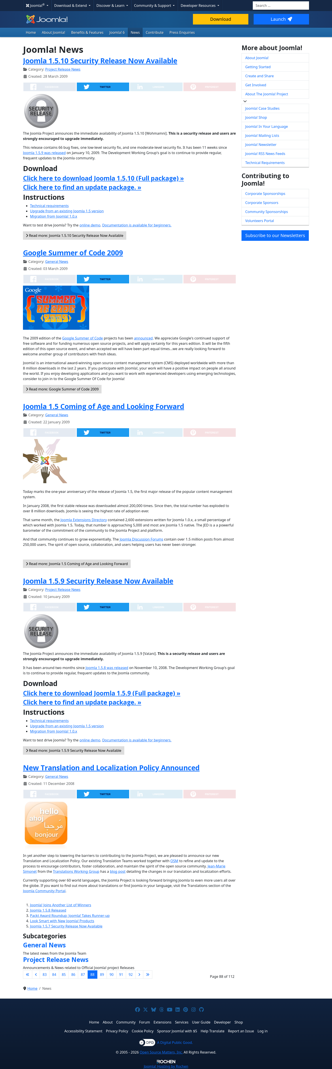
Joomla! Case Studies (262, 108)
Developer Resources (198, 5)
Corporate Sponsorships (265, 193)
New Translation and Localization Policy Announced (111, 767)
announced (143, 338)
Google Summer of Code (82, 338)
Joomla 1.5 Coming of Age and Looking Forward (103, 406)
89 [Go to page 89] (102, 974)
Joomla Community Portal (44, 890)
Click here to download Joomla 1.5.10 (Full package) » (103, 178)
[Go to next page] (139, 974)
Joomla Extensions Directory (83, 519)
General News (56, 261)
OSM (174, 860)
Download (220, 19)
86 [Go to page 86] (73, 974)
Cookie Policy (143, 1031)
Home (31, 32)
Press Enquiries (182, 32)
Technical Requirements (265, 162)
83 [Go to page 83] (45, 974)
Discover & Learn (110, 5)
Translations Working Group (76, 871)
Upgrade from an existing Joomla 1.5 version (67, 211)
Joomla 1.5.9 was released (44, 152)
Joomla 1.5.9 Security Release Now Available (98, 581)
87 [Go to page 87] (83, 974)
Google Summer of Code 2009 (73, 252)
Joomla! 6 (117, 32)
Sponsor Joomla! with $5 (177, 1031)
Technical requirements (49, 205)
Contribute (155, 32)
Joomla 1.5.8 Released (48, 910)
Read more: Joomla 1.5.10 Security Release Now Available (74, 235)
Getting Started (258, 66)
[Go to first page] (27, 974)
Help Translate (212, 1031)
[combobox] (281, 5)
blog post (118, 871)
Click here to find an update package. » (82, 187)
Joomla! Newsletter (261, 144)
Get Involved (255, 85)
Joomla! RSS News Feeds (265, 153)
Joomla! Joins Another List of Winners (60, 905)
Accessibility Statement (83, 1031)
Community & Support (153, 5)
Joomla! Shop (256, 117)
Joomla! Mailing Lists (262, 135)
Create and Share (259, 76)
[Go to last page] (147, 974)
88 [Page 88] (92, 974)
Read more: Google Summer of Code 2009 (62, 389)
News (135, 32)
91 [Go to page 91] (121, 974)
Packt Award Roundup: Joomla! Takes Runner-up (70, 915)
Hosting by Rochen (166, 1066)
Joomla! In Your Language (266, 126)
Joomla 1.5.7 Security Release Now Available (66, 926)
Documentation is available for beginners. (137, 225)
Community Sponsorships (266, 211)
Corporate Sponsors (261, 202)
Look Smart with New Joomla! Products (62, 920)
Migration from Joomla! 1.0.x (53, 216)
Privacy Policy (117, 1031)
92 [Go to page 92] (131, 974)
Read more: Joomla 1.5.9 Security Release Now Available (73, 750)
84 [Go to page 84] (54, 974)
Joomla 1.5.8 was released (106, 667)
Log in (263, 1031)
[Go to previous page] (36, 974)
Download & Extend (71, 5)
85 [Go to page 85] (64, 974)
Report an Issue (241, 1031)
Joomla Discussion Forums (141, 539)
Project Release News (62, 69)
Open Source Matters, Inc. (161, 1052)
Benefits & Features (87, 32)
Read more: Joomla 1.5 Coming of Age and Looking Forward (77, 563)
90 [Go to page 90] (111, 974)
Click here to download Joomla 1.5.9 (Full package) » (101, 693)
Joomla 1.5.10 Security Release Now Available (100, 60)
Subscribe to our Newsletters (275, 235)
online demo (89, 225)
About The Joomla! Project (266, 94)
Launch (281, 19)
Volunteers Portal (259, 220)
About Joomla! (53, 32)
